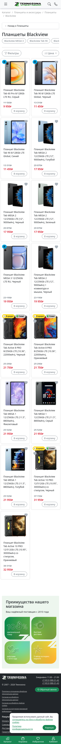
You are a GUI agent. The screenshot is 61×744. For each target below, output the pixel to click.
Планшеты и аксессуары (27, 12)
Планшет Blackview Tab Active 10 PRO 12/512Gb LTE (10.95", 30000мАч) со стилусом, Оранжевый (15, 551)
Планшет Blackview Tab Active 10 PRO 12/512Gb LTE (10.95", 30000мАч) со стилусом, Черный (45, 483)
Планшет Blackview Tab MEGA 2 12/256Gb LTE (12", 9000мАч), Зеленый (44, 217)
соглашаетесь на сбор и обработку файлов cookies (32, 721)
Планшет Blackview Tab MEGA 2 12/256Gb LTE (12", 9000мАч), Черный (14, 217)
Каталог (6, 12)
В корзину (19, 110)
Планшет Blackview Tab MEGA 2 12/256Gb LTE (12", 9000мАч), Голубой (44, 154)
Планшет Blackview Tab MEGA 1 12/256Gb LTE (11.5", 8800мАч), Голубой (14, 481)
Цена (49, 53)
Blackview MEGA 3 (14, 40)
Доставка (6, 728)
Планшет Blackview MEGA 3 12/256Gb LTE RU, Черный (14, 278)
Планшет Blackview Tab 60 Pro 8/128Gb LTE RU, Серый (14, 93)
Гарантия (6, 731)
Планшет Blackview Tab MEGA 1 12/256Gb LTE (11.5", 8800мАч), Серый (45, 415)
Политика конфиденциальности (22, 727)
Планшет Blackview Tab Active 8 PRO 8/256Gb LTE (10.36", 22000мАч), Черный (14, 349)
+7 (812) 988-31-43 (50, 683)
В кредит (8, 316)
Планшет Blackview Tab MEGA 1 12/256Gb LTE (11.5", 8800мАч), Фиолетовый (14, 417)
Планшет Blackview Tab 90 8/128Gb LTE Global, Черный (44, 93)
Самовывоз (7, 724)
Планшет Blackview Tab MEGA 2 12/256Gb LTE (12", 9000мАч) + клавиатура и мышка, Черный (44, 283)
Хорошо (49, 727)
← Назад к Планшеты (17, 25)
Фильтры (11, 53)
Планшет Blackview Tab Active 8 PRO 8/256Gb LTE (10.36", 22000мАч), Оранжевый (45, 351)
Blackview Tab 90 (39, 40)
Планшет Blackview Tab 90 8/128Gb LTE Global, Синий (14, 153)
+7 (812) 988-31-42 (50, 680)
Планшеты (50, 12)
